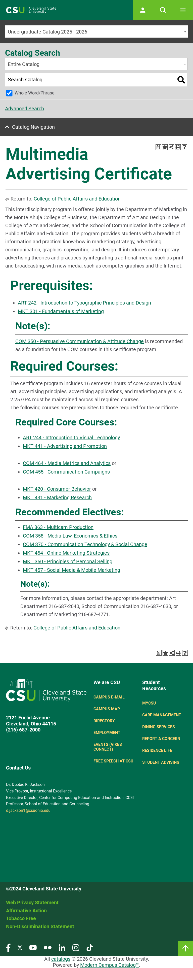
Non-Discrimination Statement (40, 926)
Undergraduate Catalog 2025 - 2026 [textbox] (47, 32)
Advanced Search (24, 109)
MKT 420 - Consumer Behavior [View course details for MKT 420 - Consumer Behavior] (57, 489)
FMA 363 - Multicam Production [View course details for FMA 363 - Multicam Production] (58, 527)
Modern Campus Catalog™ (109, 965)
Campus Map (106, 709)
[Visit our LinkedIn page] (62, 947)
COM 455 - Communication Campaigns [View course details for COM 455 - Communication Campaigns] (66, 472)
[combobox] (96, 31)
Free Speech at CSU (113, 761)
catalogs (60, 959)
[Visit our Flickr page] (48, 947)
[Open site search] (163, 10)
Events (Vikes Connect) (107, 747)
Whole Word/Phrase (35, 92)
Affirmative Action (26, 911)
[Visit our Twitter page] (20, 947)
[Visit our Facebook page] (8, 947)
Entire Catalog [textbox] (23, 64)
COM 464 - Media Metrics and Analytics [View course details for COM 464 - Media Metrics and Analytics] (67, 463)
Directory (104, 720)
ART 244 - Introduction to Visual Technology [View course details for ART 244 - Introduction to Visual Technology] (71, 438)
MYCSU (149, 703)
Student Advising (160, 762)
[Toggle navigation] (183, 10)
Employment (106, 732)
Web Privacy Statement (32, 902)
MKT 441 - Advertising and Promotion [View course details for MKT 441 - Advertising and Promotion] (65, 446)
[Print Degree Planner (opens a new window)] (158, 147)
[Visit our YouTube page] (33, 947)
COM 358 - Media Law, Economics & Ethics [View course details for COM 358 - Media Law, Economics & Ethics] (70, 536)
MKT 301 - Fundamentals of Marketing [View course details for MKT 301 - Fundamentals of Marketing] (61, 311)
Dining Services (158, 726)
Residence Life (157, 750)
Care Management (161, 715)
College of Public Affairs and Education (77, 199)
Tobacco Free (21, 918)
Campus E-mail (109, 697)
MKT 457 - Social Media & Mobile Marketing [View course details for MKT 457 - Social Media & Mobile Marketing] (71, 570)
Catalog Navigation (33, 127)
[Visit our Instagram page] (75, 947)
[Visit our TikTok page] (89, 947)
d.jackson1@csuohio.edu (28, 810)
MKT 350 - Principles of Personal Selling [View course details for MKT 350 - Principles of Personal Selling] (67, 561)
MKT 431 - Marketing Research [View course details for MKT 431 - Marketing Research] (57, 497)
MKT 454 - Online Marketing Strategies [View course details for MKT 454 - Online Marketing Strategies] (66, 553)
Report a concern (161, 738)
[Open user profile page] (143, 10)
